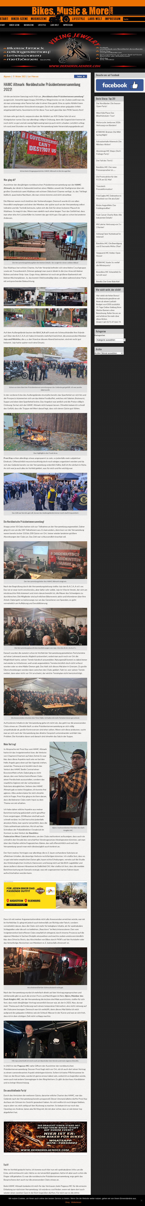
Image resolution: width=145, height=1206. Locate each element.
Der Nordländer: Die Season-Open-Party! (108, 104)
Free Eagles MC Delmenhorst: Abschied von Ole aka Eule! (108, 197)
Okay (67, 1202)
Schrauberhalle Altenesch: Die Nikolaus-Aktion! (108, 143)
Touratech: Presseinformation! (104, 187)
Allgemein (7, 76)
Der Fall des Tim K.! (104, 160)
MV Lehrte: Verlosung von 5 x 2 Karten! (108, 225)
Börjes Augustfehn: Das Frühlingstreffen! (106, 206)
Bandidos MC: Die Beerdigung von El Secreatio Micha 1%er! (109, 244)
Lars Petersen (33, 76)
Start (4, 18)
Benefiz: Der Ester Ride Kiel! (108, 281)
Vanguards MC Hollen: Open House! (108, 254)
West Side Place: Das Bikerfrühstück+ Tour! (105, 114)
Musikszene (39, 18)
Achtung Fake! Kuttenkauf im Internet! (108, 235)
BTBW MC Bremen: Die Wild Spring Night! (108, 133)
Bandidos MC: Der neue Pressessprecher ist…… (106, 168)
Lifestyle (78, 18)
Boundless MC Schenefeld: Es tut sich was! (108, 273)
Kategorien (99, 335)
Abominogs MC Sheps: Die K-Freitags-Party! (108, 152)
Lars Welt (95, 18)
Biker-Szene (19, 18)
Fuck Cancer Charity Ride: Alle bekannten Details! (109, 216)
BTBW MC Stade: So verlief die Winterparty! (108, 264)
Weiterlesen (76, 1202)
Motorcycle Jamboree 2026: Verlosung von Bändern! (108, 124)
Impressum (113, 18)
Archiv (97, 353)
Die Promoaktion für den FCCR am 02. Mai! (106, 178)
